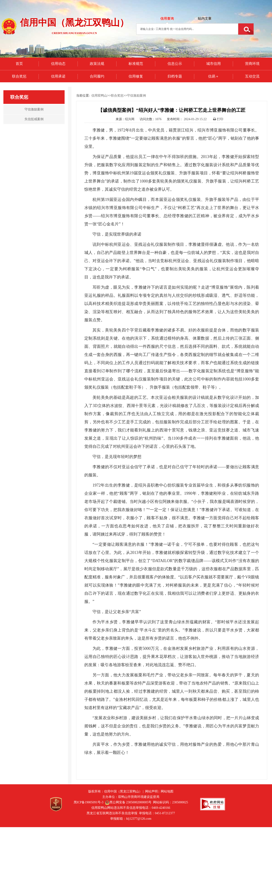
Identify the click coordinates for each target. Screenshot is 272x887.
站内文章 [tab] (204, 18)
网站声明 (151, 791)
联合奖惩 (19, 76)
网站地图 (167, 791)
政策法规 (97, 64)
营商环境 (252, 64)
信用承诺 (58, 76)
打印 (218, 119)
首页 (19, 64)
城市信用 (213, 64)
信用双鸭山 (99, 95)
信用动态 (58, 64)
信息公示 (175, 64)
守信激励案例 (136, 95)
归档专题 (175, 76)
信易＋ (213, 76)
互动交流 (252, 76)
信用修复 (136, 76)
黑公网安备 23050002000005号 (128, 802)
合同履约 (97, 76)
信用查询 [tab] (167, 18)
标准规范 (136, 64)
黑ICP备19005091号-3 (88, 802)
